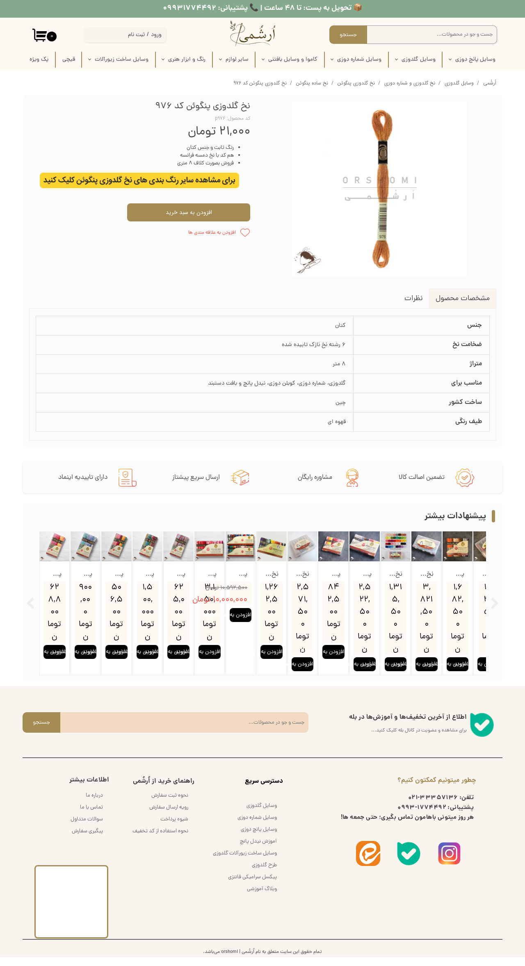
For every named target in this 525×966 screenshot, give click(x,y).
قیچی (68, 59)
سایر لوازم (237, 59)
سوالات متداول (87, 828)
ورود (156, 35)
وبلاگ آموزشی (262, 898)
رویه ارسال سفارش (168, 816)
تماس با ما (91, 816)
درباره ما (94, 804)
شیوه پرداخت (174, 828)
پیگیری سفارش (87, 840)
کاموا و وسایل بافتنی (292, 59)
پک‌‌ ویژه (39, 59)
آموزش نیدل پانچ (258, 850)
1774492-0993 (421, 817)
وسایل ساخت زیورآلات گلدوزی (245, 862)
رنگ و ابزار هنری (186, 59)
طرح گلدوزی (264, 874)
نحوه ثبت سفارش (169, 804)
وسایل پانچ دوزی (475, 59)
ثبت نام (136, 35)
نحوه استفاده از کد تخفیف (160, 840)
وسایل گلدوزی (419, 59)
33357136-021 (433, 807)
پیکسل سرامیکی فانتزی (252, 886)
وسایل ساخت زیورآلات (121, 59)
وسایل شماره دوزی (359, 59)
